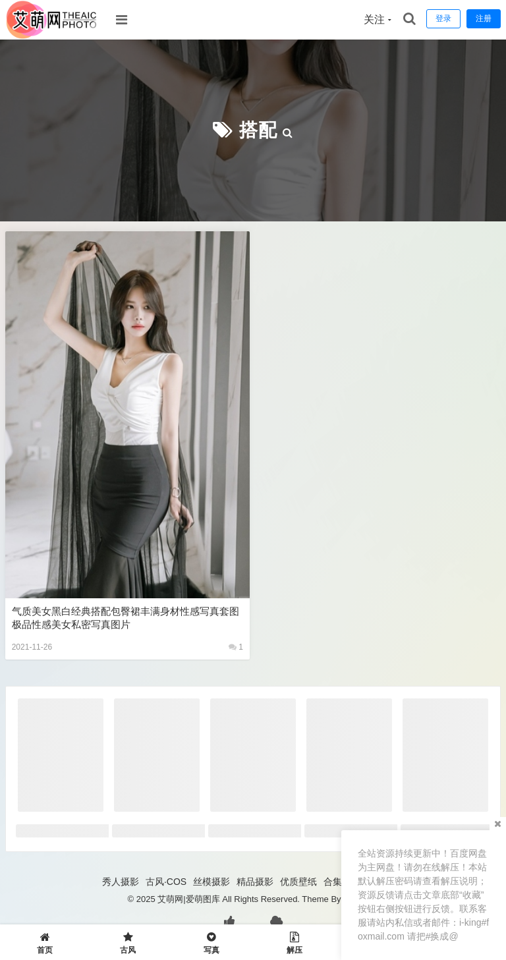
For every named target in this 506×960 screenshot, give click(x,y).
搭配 (258, 130)
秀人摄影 (120, 881)
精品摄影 (255, 881)
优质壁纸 (298, 881)
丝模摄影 (211, 881)
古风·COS (166, 881)
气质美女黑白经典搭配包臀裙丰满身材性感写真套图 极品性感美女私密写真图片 (125, 618)
